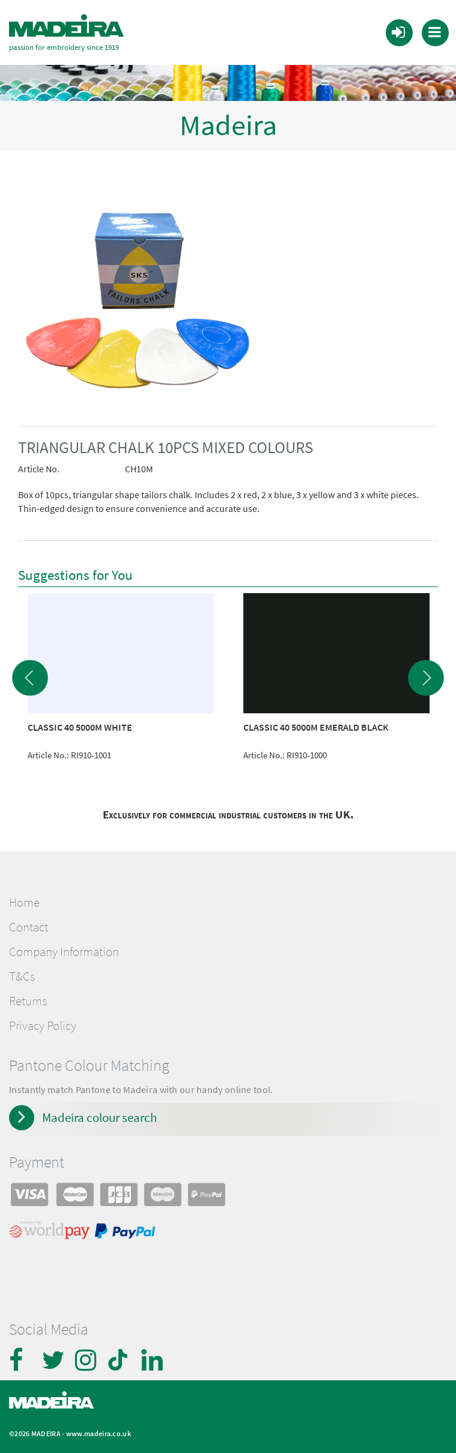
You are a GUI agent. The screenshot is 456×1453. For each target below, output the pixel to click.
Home (24, 902)
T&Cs (22, 976)
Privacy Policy (42, 1025)
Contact (28, 926)
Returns (28, 1000)
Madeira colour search (99, 1117)
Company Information (64, 951)
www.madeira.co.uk (98, 1432)
